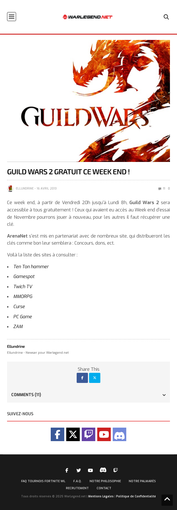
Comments (26, 395)
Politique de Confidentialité (136, 496)
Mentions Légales (101, 496)
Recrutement (77, 488)
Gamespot (23, 276)
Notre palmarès (142, 481)
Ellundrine (25, 188)
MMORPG (22, 296)
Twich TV (22, 287)
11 (161, 188)
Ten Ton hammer (30, 267)
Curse (19, 307)
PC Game (22, 317)
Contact (104, 488)
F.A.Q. (77, 481)
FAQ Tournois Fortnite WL (43, 481)
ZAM (18, 327)
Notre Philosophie (105, 481)
